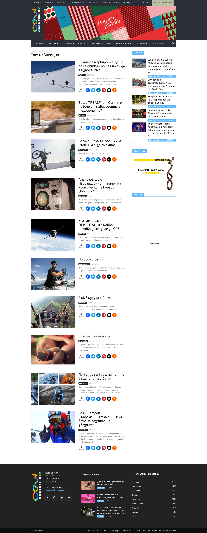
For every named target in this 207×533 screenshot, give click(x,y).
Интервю (97, 44)
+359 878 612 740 (52, 476)
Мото (126, 3)
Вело (116, 3)
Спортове (136, 486)
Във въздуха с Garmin (95, 298)
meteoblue (154, 244)
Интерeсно (83, 196)
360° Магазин (157, 44)
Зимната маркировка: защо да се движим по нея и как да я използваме (101, 66)
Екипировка (123, 44)
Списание (141, 44)
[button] (173, 43)
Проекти (146, 531)
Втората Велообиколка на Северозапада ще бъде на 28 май (161, 100)
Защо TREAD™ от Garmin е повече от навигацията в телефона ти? (100, 107)
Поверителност (169, 531)
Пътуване (68, 44)
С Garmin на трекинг (95, 336)
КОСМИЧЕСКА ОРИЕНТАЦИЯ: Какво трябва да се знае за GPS (99, 225)
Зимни (36, 3)
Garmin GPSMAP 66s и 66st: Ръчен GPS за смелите (100, 143)
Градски (94, 3)
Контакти (156, 531)
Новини (40, 44)
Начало (33, 51)
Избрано (82, 75)
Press (138, 531)
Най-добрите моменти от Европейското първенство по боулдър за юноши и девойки (111, 511)
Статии (136, 499)
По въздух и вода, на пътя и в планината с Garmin (101, 377)
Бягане (106, 3)
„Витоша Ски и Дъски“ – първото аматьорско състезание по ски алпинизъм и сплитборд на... (161, 66)
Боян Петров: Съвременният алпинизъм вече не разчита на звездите (100, 419)
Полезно (83, 44)
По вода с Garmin (91, 259)
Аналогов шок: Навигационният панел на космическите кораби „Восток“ (99, 186)
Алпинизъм (83, 430)
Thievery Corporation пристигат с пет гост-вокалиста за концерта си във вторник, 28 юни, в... (161, 130)
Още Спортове (142, 3)
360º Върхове (127, 531)
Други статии (91, 474)
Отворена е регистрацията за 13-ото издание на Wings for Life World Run (161, 84)
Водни (48, 3)
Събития (52, 44)
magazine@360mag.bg (54, 490)
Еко (110, 44)
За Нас (87, 531)
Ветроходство (84, 264)
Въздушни (62, 3)
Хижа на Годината (162, 3)
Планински (79, 3)
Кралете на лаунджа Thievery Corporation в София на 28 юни (160, 113)
